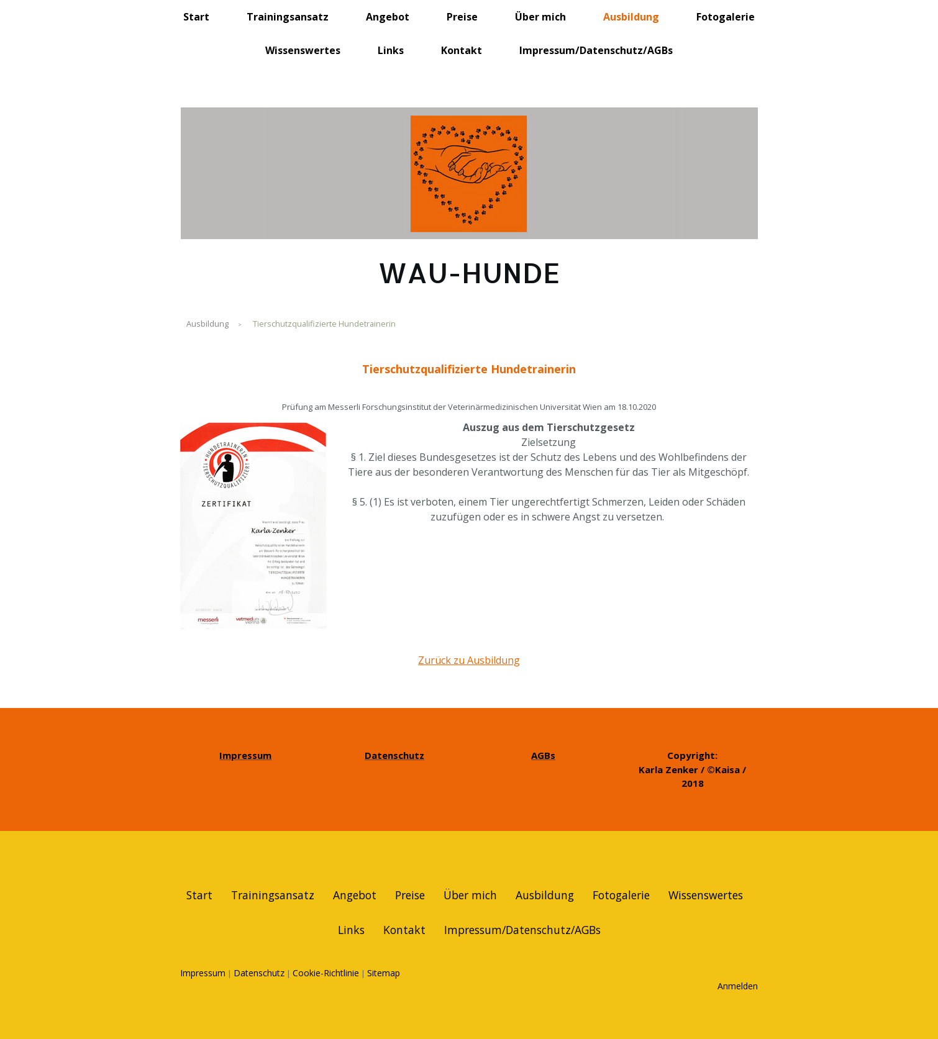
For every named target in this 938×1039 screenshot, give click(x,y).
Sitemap (383, 973)
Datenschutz (259, 973)
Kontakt (461, 50)
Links (391, 50)
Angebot (387, 17)
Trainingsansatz (288, 17)
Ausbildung (631, 17)
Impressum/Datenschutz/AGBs (596, 50)
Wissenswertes (302, 50)
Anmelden (737, 986)
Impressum (202, 973)
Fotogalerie (725, 17)
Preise (462, 17)
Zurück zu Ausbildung (469, 660)
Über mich (540, 17)
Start (196, 17)
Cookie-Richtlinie (326, 973)
